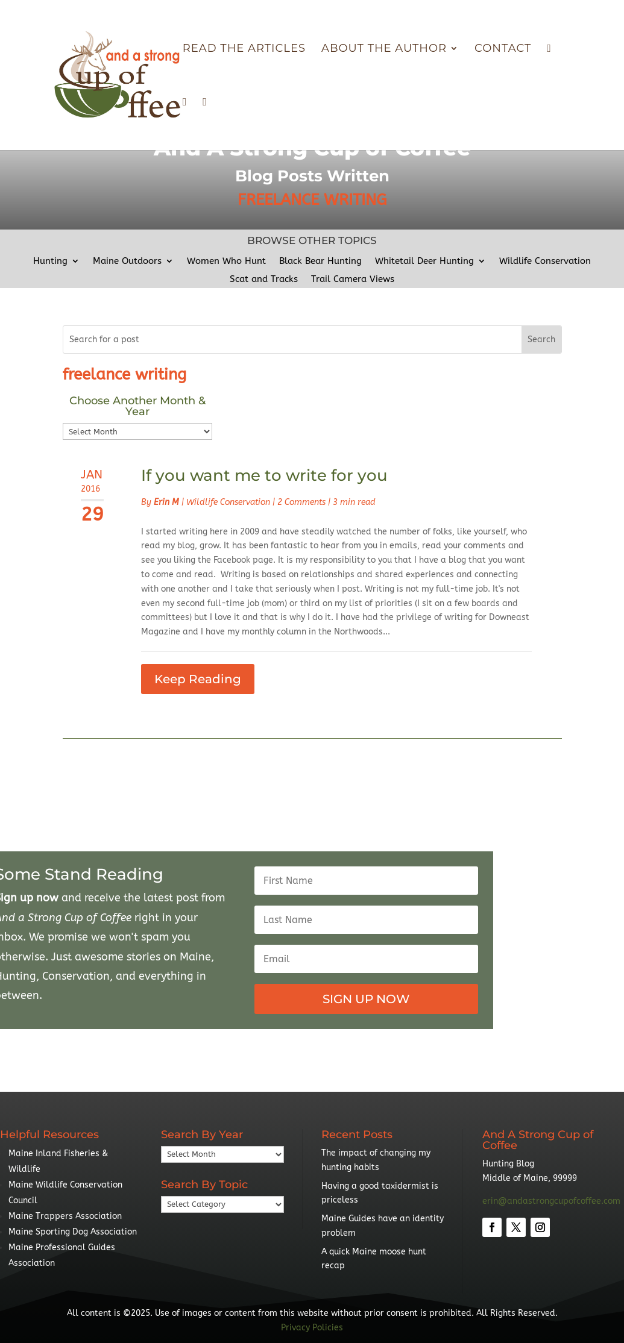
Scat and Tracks (264, 279)
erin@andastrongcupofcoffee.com (551, 1201)
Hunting (50, 261)
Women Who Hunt (226, 261)
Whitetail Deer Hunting (424, 261)
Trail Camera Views (352, 279)
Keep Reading (197, 679)
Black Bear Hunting (320, 261)
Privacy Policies (312, 1328)
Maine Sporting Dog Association (72, 1232)
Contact (502, 49)
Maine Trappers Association (65, 1216)
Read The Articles (244, 49)
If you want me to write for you (264, 475)
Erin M (166, 502)
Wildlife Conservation (545, 261)
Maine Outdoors (127, 261)
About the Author (384, 49)
